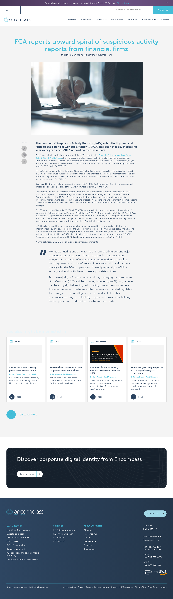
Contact (88, 537)
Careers (165, 19)
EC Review (58, 537)
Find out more (124, 3)
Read (15, 397)
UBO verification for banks (19, 537)
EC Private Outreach (63, 534)
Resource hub (90, 534)
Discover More (28, 414)
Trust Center (153, 587)
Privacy (81, 587)
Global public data (15, 534)
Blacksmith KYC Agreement (122, 587)
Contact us (163, 10)
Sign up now (149, 540)
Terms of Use (140, 587)
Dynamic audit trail (15, 549)
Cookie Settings (69, 587)
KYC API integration (15, 545)
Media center (90, 541)
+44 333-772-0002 (153, 557)
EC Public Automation (64, 530)
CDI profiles (12, 541)
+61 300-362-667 (152, 565)
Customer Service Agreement (97, 587)
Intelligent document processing (22, 559)
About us (88, 530)
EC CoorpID (59, 541)
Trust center (89, 549)
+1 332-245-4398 (152, 549)
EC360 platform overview (19, 530)
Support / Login (10, 10)
